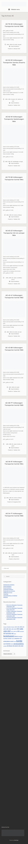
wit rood (19, 332)
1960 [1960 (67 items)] (7, 629)
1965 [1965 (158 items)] (21, 629)
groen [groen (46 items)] (15, 641)
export (15, 277)
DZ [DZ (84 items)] (21, 638)
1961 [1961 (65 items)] (10, 629)
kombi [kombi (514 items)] (19, 641)
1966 (8, 44)
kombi (15, 44)
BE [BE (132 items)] (13, 633)
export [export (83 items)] (12, 641)
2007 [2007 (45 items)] (12, 631)
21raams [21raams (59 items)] (9, 626)
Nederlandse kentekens (8, 584)
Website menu (14, 9)
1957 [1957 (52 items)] (23, 626)
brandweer (15, 553)
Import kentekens (15, 46)
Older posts (6, 568)
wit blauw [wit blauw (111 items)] (9, 646)
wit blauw (19, 215)
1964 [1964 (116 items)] (17, 629)
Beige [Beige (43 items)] (15, 633)
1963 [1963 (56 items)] (15, 629)
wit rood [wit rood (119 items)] (20, 646)
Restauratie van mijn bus (9, 591)
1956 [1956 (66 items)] (21, 626)
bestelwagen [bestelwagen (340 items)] (8, 636)
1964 (6, 161)
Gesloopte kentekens (8, 589)
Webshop (5, 597)
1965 (6, 99)
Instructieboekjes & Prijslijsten (10, 595)
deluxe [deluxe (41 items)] (13, 638)
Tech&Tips (5, 594)
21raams (13, 99)
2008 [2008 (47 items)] (14, 631)
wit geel (19, 44)
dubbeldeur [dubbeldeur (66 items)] (17, 638)
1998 (10, 444)
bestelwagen (16, 161)
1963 (8, 332)
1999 (11, 44)
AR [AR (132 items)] (4, 633)
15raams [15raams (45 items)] (5, 626)
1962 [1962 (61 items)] (12, 629)
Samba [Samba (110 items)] (8, 644)
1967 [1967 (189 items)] (9, 631)
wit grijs (21, 161)
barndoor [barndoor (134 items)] (8, 633)
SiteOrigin (16, 840)
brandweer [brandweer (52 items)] (20, 636)
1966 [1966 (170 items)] (5, 631)
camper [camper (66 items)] (9, 638)
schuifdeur (19, 277)
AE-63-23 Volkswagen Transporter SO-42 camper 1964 (13, 233)
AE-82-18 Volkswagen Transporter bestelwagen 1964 (14, 119)
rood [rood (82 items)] (4, 643)
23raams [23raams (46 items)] (12, 626)
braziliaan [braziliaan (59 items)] (5, 638)
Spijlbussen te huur (7, 592)
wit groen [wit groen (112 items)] (15, 646)
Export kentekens (15, 281)
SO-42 (12, 279)
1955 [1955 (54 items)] (18, 626)
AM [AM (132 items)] (18, 631)
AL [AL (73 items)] (16, 631)
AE (13, 44)
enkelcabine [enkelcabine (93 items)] (6, 641)
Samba (19, 99)
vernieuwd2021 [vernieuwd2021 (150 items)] (18, 644)
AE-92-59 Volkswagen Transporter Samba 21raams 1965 (14, 62)
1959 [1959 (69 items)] (4, 629)
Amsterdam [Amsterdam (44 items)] (22, 631)
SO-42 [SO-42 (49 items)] (12, 643)
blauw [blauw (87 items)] (16, 636)
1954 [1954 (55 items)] (16, 626)
